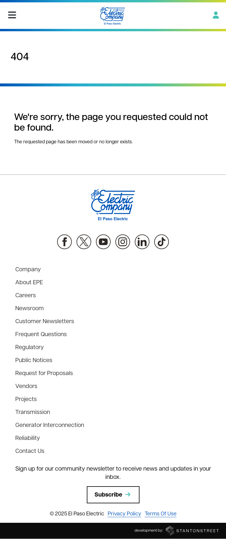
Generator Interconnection (49, 425)
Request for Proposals (44, 374)
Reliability (27, 438)
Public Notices (33, 361)
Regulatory (29, 348)
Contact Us (29, 451)
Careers (25, 296)
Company (28, 270)
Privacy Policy (124, 514)
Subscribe (113, 495)
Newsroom (29, 309)
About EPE (29, 283)
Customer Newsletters (44, 322)
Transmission (32, 412)
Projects (26, 399)
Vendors (26, 387)
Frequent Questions (41, 335)
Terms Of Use (161, 514)
